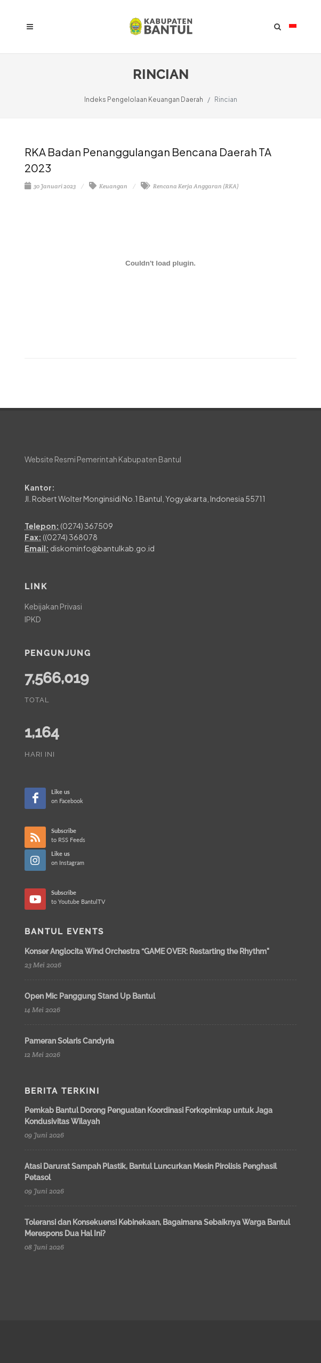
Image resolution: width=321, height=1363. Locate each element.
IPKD (33, 619)
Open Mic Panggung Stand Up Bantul (90, 996)
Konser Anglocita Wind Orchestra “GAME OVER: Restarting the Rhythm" (147, 951)
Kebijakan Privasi (53, 606)
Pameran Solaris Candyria (69, 1041)
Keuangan (108, 186)
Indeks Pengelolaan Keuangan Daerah (143, 99)
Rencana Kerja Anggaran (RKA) (190, 186)
